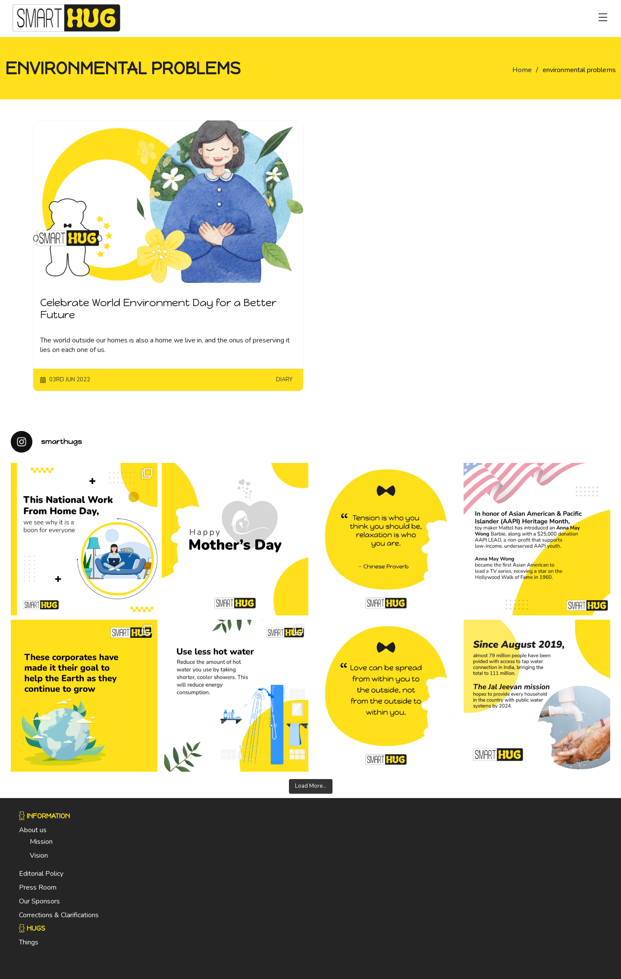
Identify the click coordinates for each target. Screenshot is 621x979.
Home (522, 70)
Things (28, 942)
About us (33, 830)
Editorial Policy (41, 873)
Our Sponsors (39, 901)
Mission (41, 841)
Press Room (37, 887)
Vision (39, 855)
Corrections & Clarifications (59, 915)
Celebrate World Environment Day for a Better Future (158, 308)
